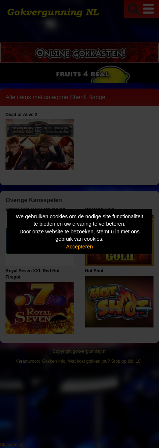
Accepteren (79, 246)
